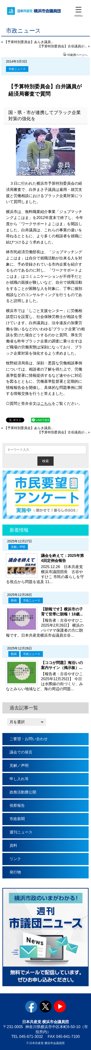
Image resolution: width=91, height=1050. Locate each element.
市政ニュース (17, 69)
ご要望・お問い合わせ (29, 739)
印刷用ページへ (77, 55)
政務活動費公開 (23, 792)
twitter (45, 1006)
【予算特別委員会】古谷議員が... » (64, 46)
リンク (15, 859)
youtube (60, 1006)
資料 (13, 845)
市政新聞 (17, 819)
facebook (31, 1006)
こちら (46, 403)
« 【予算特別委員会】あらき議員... (27, 42)
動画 (14, 600)
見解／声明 (18, 547)
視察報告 (17, 805)
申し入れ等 (19, 779)
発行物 (15, 872)
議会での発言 (21, 752)
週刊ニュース (21, 832)
